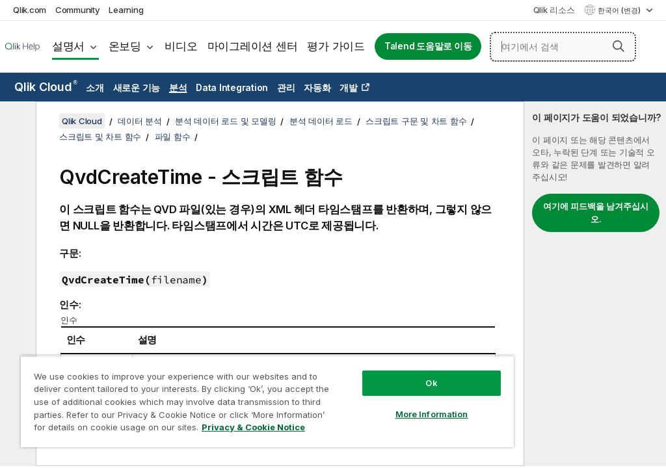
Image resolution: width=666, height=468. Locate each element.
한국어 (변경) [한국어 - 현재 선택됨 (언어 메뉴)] (620, 10)
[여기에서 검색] (563, 46)
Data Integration (232, 87)
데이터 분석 (140, 121)
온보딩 (125, 46)
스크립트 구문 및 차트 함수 (416, 121)
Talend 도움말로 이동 (428, 46)
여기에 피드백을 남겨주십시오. (595, 212)
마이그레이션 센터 (252, 46)
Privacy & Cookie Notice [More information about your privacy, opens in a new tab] (253, 427)
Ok (431, 383)
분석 (178, 87)
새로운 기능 (137, 87)
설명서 (68, 46)
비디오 (181, 46)
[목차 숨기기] (16, 121)
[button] (618, 46)
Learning (126, 10)
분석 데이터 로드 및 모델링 (225, 121)
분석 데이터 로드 (321, 121)
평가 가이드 (336, 46)
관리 (286, 87)
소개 (95, 87)
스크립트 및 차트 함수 (100, 136)
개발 (349, 87)
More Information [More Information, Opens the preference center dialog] (431, 414)
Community (77, 10)
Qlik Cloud (45, 87)
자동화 (317, 87)
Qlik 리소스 (554, 10)
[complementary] (595, 283)
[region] (267, 401)
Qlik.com (29, 10)
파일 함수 (173, 136)
